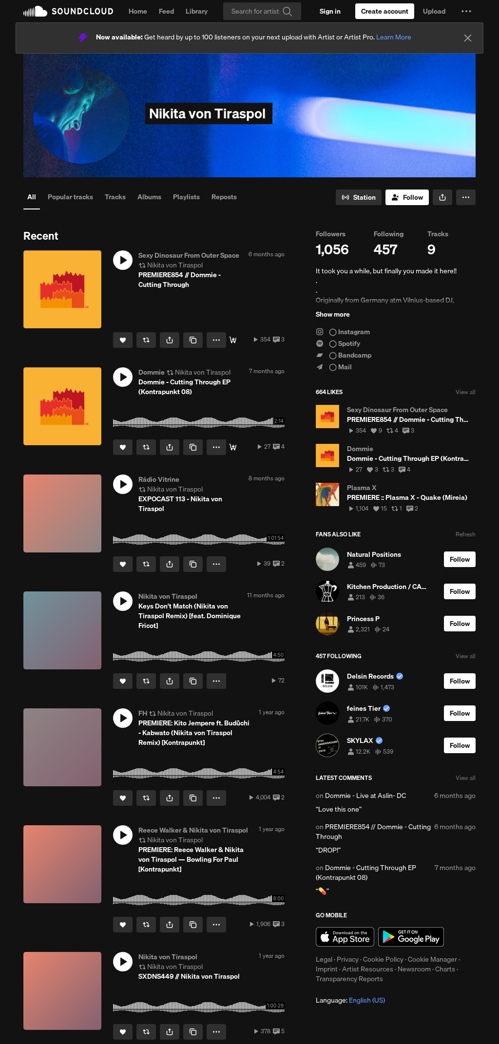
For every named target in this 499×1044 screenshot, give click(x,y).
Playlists (186, 196)
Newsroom (414, 969)
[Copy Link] (193, 340)
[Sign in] (330, 11)
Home (138, 11)
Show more (333, 314)
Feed (166, 11)
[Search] (262, 11)
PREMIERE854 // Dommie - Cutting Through (373, 831)
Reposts (224, 196)
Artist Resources (367, 969)
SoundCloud (68, 11)
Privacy (348, 959)
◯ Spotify (338, 343)
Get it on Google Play (411, 937)
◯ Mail (334, 366)
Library (197, 11)
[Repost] (146, 340)
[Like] (123, 340)
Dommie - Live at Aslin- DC (365, 795)
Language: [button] (350, 1000)
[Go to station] (359, 197)
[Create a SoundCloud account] (384, 11)
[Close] (467, 38)
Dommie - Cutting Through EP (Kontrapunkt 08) (366, 872)
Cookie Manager (432, 959)
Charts (445, 969)
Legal (324, 959)
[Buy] (233, 340)
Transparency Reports (349, 978)
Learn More (393, 37)
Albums (149, 196)
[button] (466, 11)
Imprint (327, 969)
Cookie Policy (383, 959)
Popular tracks (70, 196)
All (31, 196)
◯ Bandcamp (343, 355)
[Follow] (407, 197)
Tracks (115, 196)
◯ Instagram (343, 331)
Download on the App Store (345, 937)
